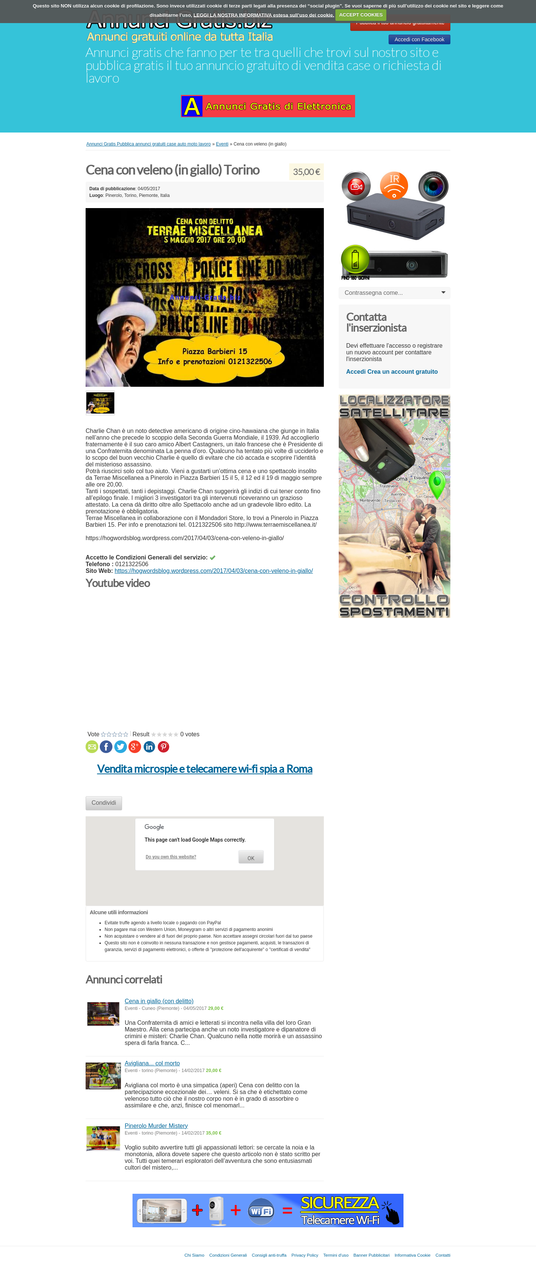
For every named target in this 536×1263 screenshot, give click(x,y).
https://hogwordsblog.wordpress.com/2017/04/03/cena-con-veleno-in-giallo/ (214, 571)
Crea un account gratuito (402, 372)
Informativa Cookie (413, 1255)
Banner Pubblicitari (372, 1255)
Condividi (104, 803)
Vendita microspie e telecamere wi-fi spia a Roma (205, 769)
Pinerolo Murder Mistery (156, 1126)
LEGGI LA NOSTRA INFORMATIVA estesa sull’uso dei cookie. (264, 14)
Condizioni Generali (228, 1255)
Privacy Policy (304, 1255)
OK (251, 858)
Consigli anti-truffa (269, 1255)
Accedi (356, 372)
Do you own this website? (171, 856)
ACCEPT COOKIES (361, 14)
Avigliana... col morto (152, 1063)
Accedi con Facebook (419, 39)
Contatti (443, 1255)
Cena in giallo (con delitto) (159, 1001)
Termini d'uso (335, 1255)
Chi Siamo (194, 1255)
